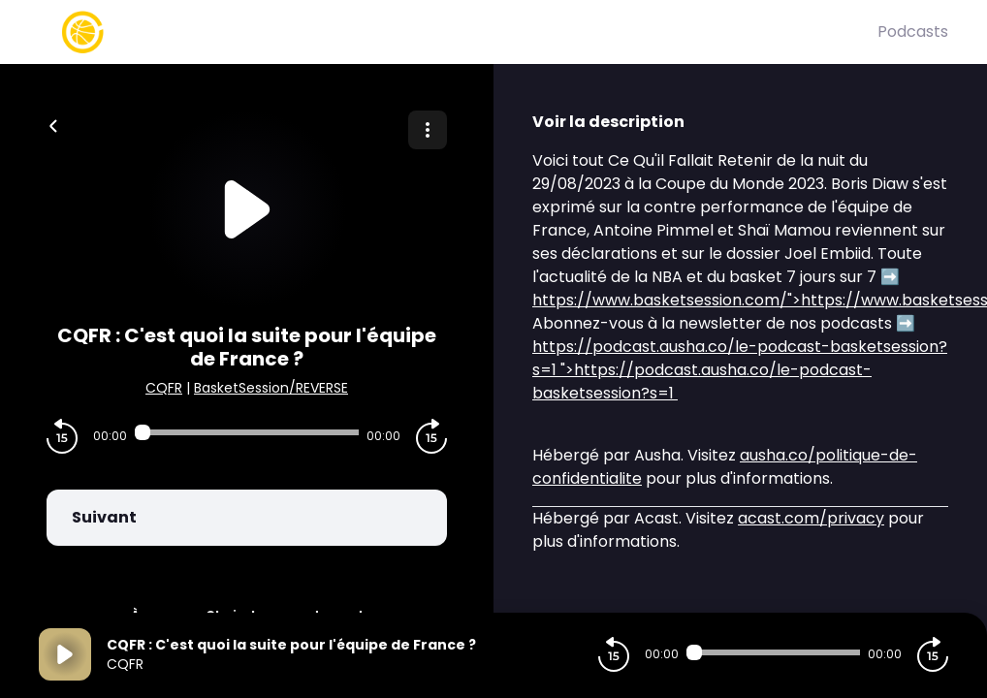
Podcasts (912, 31)
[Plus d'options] (427, 130)
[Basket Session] (458, 32)
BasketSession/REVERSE (271, 387)
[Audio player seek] (247, 432)
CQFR (163, 387)
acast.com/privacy (811, 518)
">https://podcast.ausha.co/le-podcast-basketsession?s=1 (739, 369)
